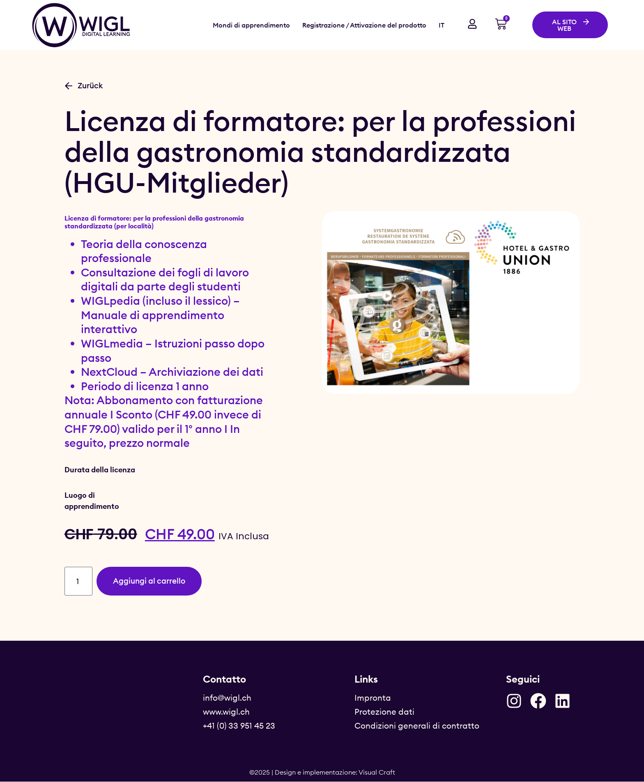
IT (441, 25)
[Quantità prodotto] (79, 581)
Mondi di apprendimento (251, 25)
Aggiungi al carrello (153, 581)
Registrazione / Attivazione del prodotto (364, 25)
